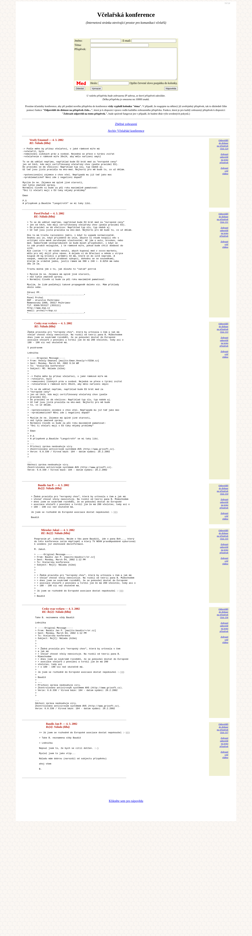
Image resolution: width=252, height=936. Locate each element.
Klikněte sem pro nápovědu (126, 913)
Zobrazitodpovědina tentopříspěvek (224, 164)
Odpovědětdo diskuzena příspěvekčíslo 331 (222, 235)
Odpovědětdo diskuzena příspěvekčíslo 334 (222, 555)
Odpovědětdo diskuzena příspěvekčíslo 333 (222, 364)
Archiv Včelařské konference (126, 137)
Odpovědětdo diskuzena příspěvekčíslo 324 (222, 150)
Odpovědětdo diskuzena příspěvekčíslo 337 (222, 831)
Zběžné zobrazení (126, 130)
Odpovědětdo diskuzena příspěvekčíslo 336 (222, 696)
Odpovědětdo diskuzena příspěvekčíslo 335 (222, 605)
